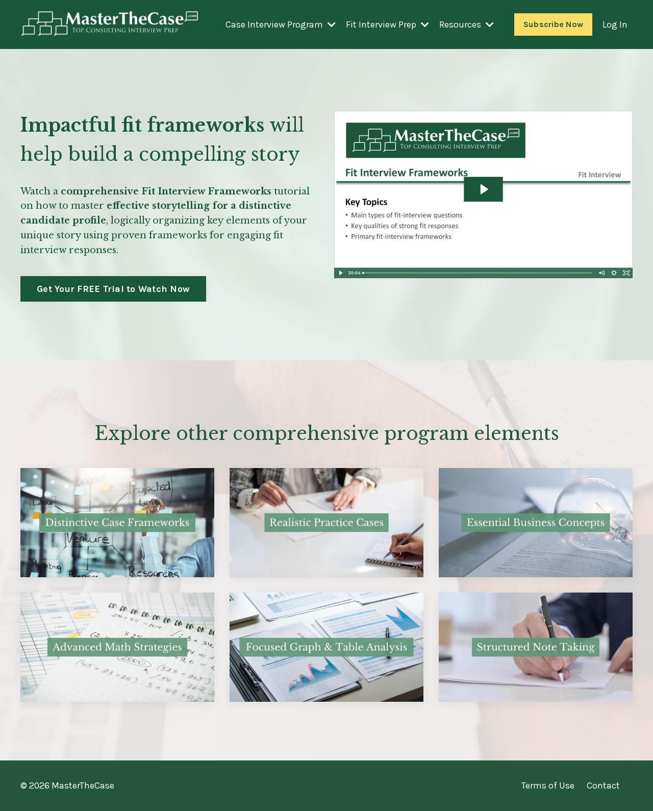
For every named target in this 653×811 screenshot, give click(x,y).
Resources (466, 24)
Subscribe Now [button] (553, 24)
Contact (603, 785)
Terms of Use (547, 785)
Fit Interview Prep (387, 24)
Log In (614, 24)
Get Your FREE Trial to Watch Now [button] (113, 288)
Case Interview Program (280, 24)
